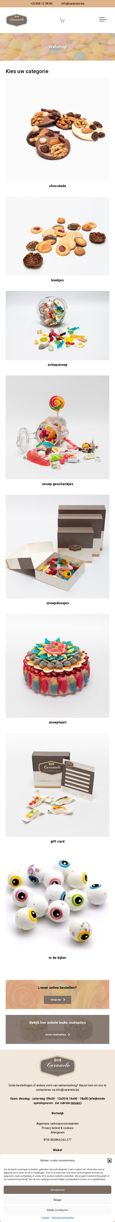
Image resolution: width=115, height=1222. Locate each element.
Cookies (45, 1217)
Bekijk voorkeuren (57, 1210)
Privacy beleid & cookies (57, 1128)
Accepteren (57, 1189)
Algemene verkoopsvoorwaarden (57, 1123)
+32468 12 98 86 (42, 3)
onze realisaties (57, 1034)
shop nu (58, 999)
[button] (109, 1160)
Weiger (57, 1200)
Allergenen (57, 1132)
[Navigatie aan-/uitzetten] (103, 20)
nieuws (75, 1103)
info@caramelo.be (72, 3)
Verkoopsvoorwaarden (62, 1217)
